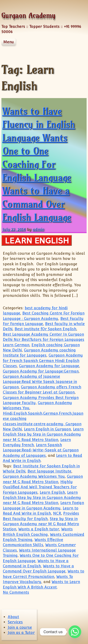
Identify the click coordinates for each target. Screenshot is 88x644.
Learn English (52, 492)
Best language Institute (49, 471)
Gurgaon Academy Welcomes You (34, 476)
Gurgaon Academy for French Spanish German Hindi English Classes (43, 360)
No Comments (16, 592)
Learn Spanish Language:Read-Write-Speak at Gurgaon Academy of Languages (41, 450)
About (13, 617)
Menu (8, 42)
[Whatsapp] (75, 631)
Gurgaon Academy (28, 15)
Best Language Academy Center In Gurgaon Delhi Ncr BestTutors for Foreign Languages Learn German (43, 339)
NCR (57, 513)
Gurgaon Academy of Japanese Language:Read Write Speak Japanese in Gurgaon (40, 381)
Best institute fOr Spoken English (45, 329)
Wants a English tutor (38, 529)
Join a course (20, 627)
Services (15, 622)
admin (38, 229)
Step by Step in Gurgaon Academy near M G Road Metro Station (41, 524)
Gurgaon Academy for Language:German (41, 371)
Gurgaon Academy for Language (49, 366)
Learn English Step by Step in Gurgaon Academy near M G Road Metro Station (43, 434)
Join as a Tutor (21, 632)
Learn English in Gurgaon (47, 429)
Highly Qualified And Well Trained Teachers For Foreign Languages (40, 487)
